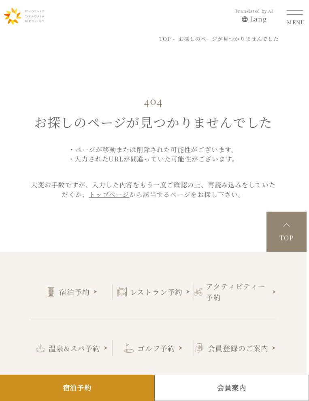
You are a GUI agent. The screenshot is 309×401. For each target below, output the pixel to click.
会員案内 (231, 388)
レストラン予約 (156, 289)
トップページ (109, 192)
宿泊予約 (74, 289)
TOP (165, 36)
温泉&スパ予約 (74, 346)
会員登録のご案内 (238, 346)
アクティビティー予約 (235, 289)
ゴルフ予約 (156, 346)
